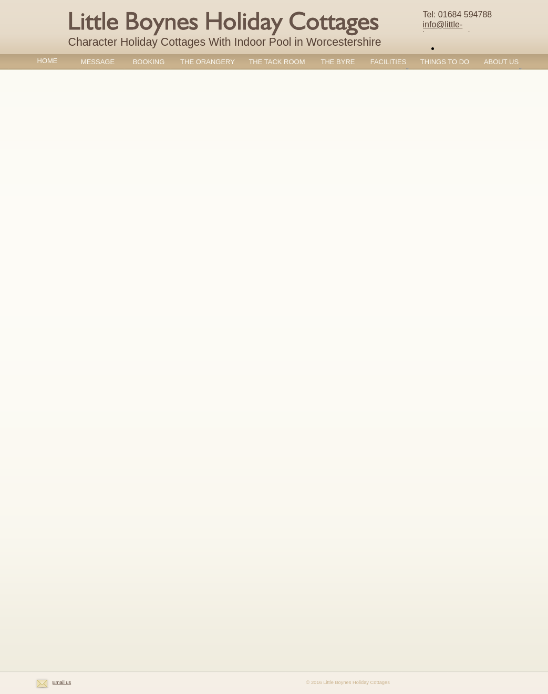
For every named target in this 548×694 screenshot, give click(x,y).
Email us (62, 682)
